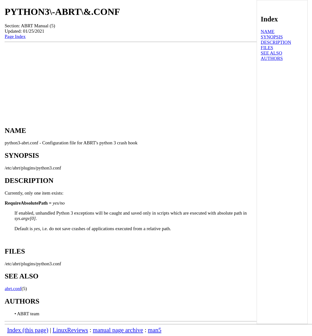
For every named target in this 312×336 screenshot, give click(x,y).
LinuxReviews (70, 330)
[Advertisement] (131, 79)
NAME (268, 31)
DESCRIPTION (276, 42)
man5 (154, 330)
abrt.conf (13, 288)
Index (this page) (27, 330)
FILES (267, 47)
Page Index (15, 36)
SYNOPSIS (272, 37)
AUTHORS (272, 58)
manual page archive (118, 330)
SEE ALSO (271, 53)
